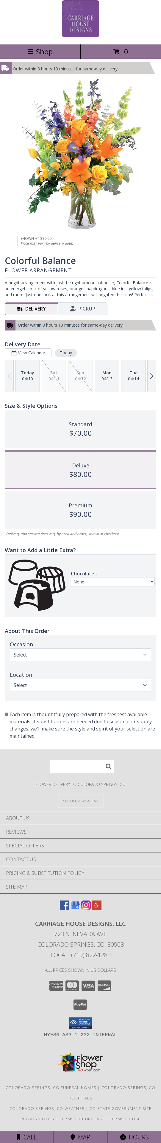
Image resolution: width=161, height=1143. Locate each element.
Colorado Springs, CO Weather (47, 1108)
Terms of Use (125, 1119)
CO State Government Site (120, 1108)
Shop (40, 51)
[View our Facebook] (64, 908)
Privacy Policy (38, 1119)
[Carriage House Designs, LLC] (80, 35)
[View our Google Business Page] (75, 908)
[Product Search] (82, 766)
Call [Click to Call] (27, 1137)
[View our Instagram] (86, 908)
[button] (80, 1023)
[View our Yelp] (96, 908)
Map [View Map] (80, 1137)
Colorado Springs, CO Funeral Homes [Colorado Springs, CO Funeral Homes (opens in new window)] (51, 1087)
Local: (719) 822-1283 (81, 955)
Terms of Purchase (82, 1119)
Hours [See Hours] (134, 1137)
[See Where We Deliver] (80, 801)
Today (66, 353)
